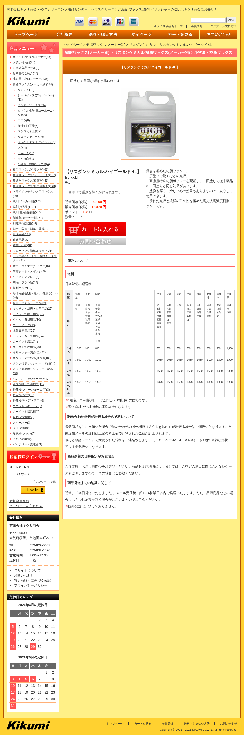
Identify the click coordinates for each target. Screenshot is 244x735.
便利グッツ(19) (22, 288)
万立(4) (22, 147)
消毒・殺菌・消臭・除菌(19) (31, 228)
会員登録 (197, 26)
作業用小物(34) (22, 245)
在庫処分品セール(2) (26, 68)
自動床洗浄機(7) (23, 417)
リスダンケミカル (142, 44)
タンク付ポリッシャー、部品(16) (34, 363)
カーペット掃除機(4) (26, 411)
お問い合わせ (24, 575)
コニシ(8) (24, 120)
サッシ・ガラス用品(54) (28, 336)
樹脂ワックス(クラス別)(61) (30, 169)
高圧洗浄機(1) (22, 428)
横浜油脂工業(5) (28, 126)
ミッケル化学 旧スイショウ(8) (37, 142)
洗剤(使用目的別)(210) (27, 212)
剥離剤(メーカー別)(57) (28, 217)
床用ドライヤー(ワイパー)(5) (31, 266)
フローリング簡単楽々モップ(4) (33, 250)
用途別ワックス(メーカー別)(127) (34, 175)
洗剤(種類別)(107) (24, 207)
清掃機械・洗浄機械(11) (28, 384)
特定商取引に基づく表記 (32, 580)
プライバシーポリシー (30, 585)
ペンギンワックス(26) (32, 105)
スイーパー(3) (22, 422)
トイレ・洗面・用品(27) (28, 314)
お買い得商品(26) (24, 62)
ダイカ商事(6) (27, 158)
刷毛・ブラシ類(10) (25, 282)
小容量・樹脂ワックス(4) (34, 164)
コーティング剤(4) (24, 325)
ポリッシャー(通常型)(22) (29, 352)
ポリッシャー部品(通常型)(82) (32, 358)
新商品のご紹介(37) (25, 73)
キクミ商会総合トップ (168, 26)
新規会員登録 (19, 501)
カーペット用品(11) (25, 341)
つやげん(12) (26, 153)
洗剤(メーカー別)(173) (27, 201)
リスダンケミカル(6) (31, 136)
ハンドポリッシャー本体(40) (31, 378)
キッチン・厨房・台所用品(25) (32, 308)
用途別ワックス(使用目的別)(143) (34, 186)
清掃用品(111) (22, 234)
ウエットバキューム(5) (27, 406)
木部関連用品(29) (24, 330)
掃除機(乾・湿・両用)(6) (28, 400)
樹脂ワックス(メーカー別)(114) (33, 84)
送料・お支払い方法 (197, 723)
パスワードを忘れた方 (26, 506)
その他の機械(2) (23, 439)
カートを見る (142, 723)
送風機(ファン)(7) (24, 433)
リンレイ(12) (26, 90)
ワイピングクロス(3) (26, 277)
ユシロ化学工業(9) (29, 131)
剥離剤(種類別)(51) (25, 223)
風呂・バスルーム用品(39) (29, 303)
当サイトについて (27, 570)
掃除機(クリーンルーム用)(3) (31, 389)
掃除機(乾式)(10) (23, 395)
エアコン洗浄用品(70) (27, 347)
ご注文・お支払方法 (223, 26)
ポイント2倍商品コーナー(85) (32, 57)
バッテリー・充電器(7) (27, 444)
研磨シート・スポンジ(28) (29, 271)
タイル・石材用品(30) (27, 319)
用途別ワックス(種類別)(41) (30, 180)
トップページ (72, 44)
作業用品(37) (21, 239)
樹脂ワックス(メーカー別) (105, 44)
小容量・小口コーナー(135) (30, 79)
